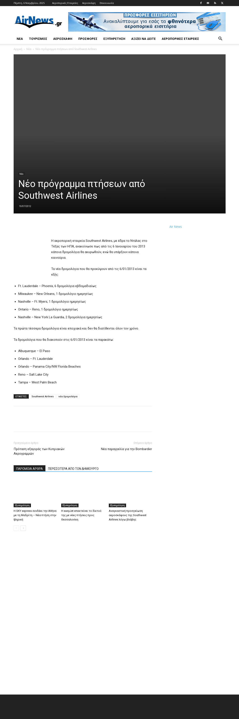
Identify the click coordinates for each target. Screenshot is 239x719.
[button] (220, 39)
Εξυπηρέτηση (114, 39)
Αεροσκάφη (89, 3)
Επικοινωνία (107, 3)
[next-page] (23, 528)
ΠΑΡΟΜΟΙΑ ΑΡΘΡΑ (29, 468)
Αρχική (18, 49)
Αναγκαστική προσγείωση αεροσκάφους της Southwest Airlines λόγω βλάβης (127, 515)
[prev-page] (16, 528)
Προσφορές (87, 39)
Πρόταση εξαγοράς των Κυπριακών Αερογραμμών (39, 451)
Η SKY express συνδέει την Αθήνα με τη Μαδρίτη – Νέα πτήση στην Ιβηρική (35, 515)
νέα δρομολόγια (67, 396)
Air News (175, 227)
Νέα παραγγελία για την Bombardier (126, 449)
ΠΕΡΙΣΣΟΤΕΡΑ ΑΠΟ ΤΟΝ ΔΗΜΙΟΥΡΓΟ (73, 468)
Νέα (20, 39)
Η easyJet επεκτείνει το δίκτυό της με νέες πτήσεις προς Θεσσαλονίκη (81, 515)
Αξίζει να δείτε (143, 39)
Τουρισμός (38, 39)
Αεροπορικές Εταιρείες (65, 3)
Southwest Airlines (43, 396)
